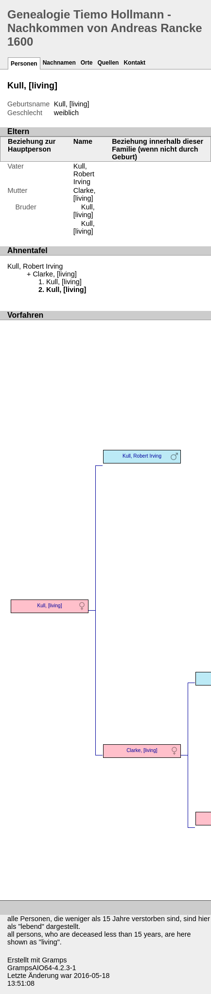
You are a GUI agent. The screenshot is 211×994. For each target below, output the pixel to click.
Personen (24, 63)
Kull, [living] (84, 211)
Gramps (54, 960)
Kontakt (134, 62)
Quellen (108, 62)
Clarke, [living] (84, 194)
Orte (87, 62)
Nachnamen (59, 62)
